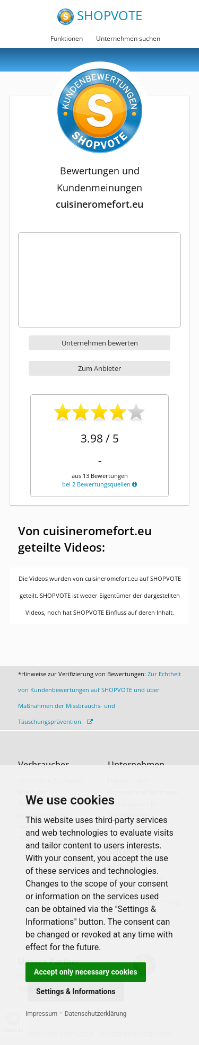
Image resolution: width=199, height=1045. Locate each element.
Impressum (41, 1013)
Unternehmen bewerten (100, 343)
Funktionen (66, 38)
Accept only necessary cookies (85, 972)
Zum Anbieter (99, 368)
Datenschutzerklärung (96, 1013)
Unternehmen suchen (128, 38)
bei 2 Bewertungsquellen (99, 484)
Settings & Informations (76, 991)
